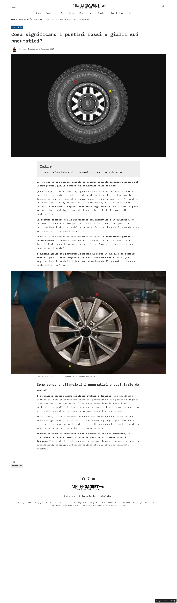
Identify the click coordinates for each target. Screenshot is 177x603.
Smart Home (117, 13)
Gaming (102, 13)
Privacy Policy (87, 496)
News (38, 13)
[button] (164, 6)
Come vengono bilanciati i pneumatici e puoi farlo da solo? (83, 171)
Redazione (69, 496)
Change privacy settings (166, 601)
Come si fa (17, 27)
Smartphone (68, 13)
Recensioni (86, 13)
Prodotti (51, 13)
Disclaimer (106, 496)
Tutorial (134, 13)
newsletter (17, 466)
